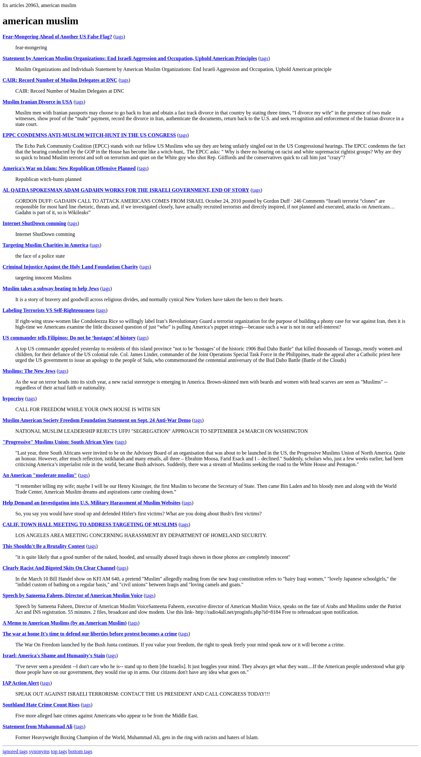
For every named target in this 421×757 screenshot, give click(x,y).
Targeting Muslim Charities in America (45, 245)
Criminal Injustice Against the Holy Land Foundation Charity (70, 266)
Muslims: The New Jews (29, 371)
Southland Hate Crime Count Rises (41, 704)
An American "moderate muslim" (40, 475)
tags (119, 36)
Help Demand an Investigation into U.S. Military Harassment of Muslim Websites (91, 502)
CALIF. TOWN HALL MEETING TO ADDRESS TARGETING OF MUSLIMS (90, 524)
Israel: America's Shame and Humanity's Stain (54, 655)
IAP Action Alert (21, 683)
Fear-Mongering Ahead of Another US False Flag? (57, 36)
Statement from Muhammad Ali (38, 726)
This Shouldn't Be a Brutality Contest (44, 546)
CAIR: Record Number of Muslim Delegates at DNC (60, 80)
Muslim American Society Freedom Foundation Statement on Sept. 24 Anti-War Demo (97, 420)
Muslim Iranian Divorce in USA (37, 102)
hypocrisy (13, 398)
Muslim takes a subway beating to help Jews (51, 288)
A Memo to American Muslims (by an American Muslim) (64, 623)
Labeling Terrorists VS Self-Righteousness (49, 310)
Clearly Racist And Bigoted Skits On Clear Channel (59, 568)
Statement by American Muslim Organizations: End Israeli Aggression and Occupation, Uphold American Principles (130, 58)
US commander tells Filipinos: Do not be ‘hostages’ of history (69, 337)
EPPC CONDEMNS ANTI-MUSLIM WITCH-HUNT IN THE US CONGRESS (89, 135)
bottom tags (80, 751)
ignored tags (15, 751)
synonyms (39, 751)
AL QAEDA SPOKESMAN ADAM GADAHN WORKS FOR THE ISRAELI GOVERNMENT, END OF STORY (126, 190)
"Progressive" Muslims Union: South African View (58, 442)
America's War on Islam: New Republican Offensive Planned (69, 168)
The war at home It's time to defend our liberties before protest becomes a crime (90, 633)
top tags (59, 751)
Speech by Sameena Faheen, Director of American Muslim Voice (72, 595)
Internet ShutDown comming (34, 223)
